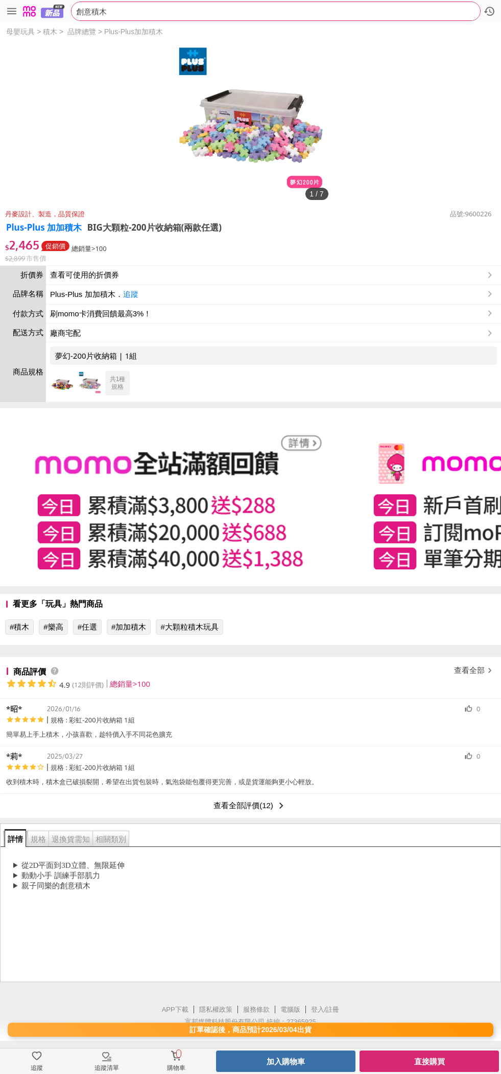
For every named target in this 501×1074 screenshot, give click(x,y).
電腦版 (290, 1009)
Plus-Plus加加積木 (133, 32)
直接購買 (429, 1061)
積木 (50, 32)
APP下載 (175, 1009)
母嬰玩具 (20, 32)
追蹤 (130, 294)
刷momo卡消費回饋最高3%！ (100, 313)
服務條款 (256, 1009)
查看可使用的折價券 (272, 275)
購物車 (176, 1067)
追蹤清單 (106, 1067)
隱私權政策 (215, 1009)
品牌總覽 (81, 32)
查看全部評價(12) (250, 805)
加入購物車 (286, 1061)
